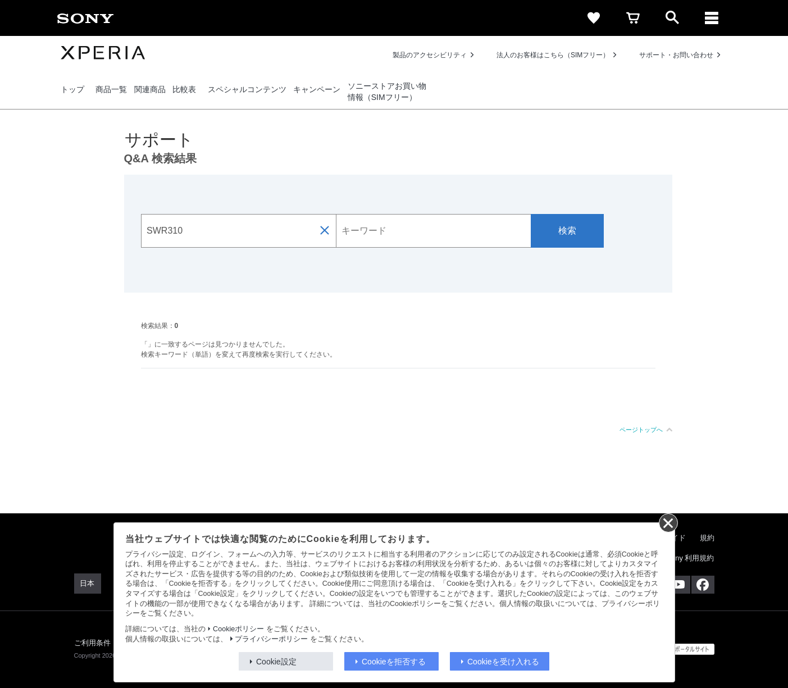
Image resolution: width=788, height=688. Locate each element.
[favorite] (593, 18)
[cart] (633, 18)
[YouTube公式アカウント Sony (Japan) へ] (678, 585)
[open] (672, 18)
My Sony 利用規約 (684, 558)
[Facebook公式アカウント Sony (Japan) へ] (702, 585)
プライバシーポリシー (271, 639)
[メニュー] (711, 18)
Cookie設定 (276, 661)
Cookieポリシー (238, 629)
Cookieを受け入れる (503, 661)
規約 (707, 538)
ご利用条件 (92, 643)
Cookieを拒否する (394, 661)
